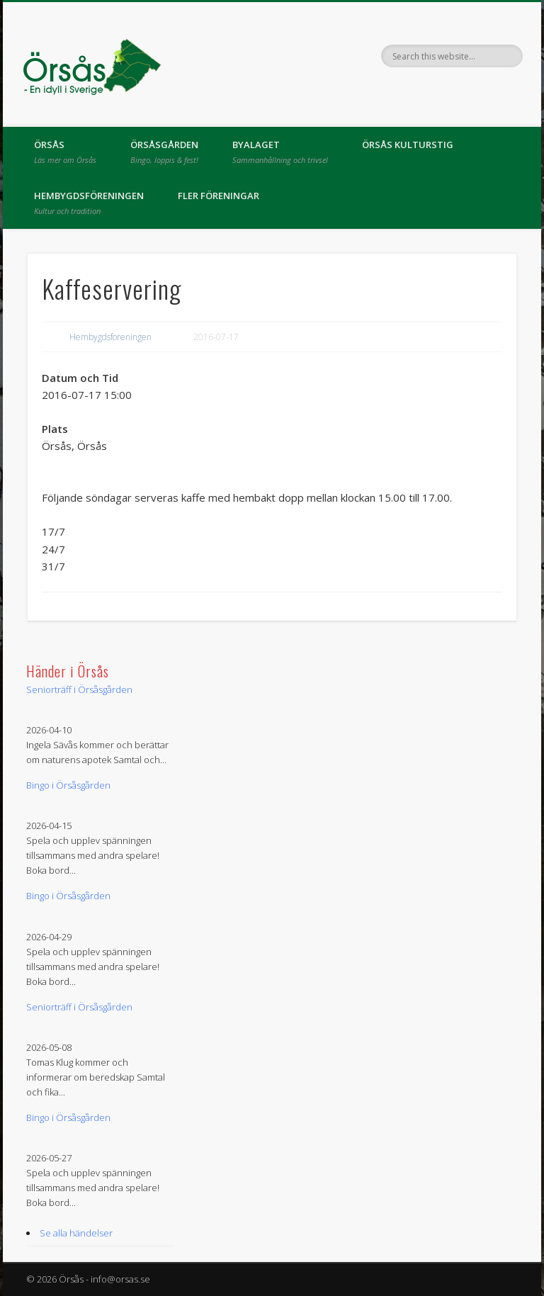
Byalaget (280, 151)
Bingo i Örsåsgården (68, 785)
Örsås (65, 151)
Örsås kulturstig (407, 144)
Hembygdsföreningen (89, 202)
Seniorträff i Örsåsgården (79, 689)
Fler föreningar (218, 195)
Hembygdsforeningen (110, 337)
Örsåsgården (164, 151)
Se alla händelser (76, 1233)
